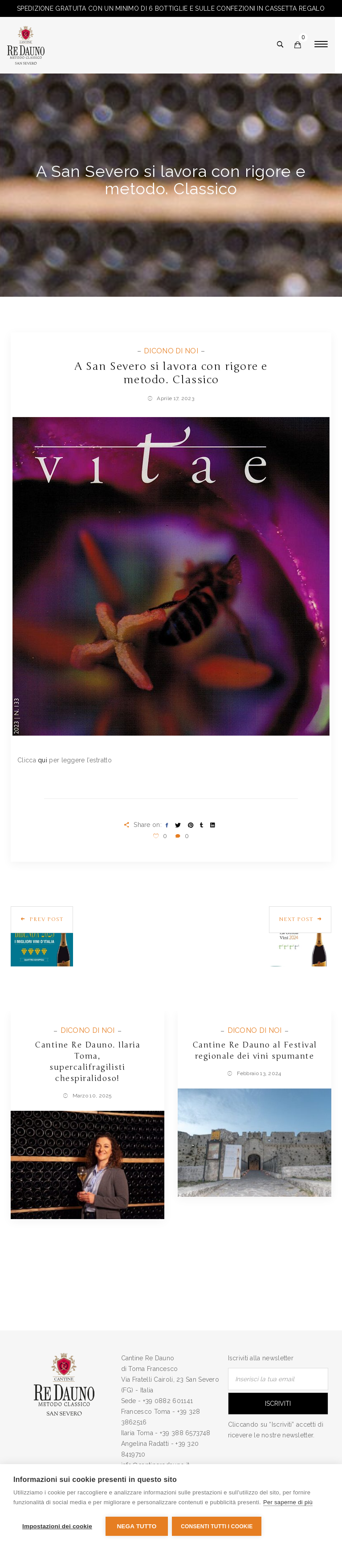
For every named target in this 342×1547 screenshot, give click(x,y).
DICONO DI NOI (172, 351)
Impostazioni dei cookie (57, 1526)
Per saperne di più (288, 1502)
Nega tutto (136, 1526)
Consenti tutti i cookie (217, 1526)
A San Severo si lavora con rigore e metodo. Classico (171, 373)
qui (42, 760)
